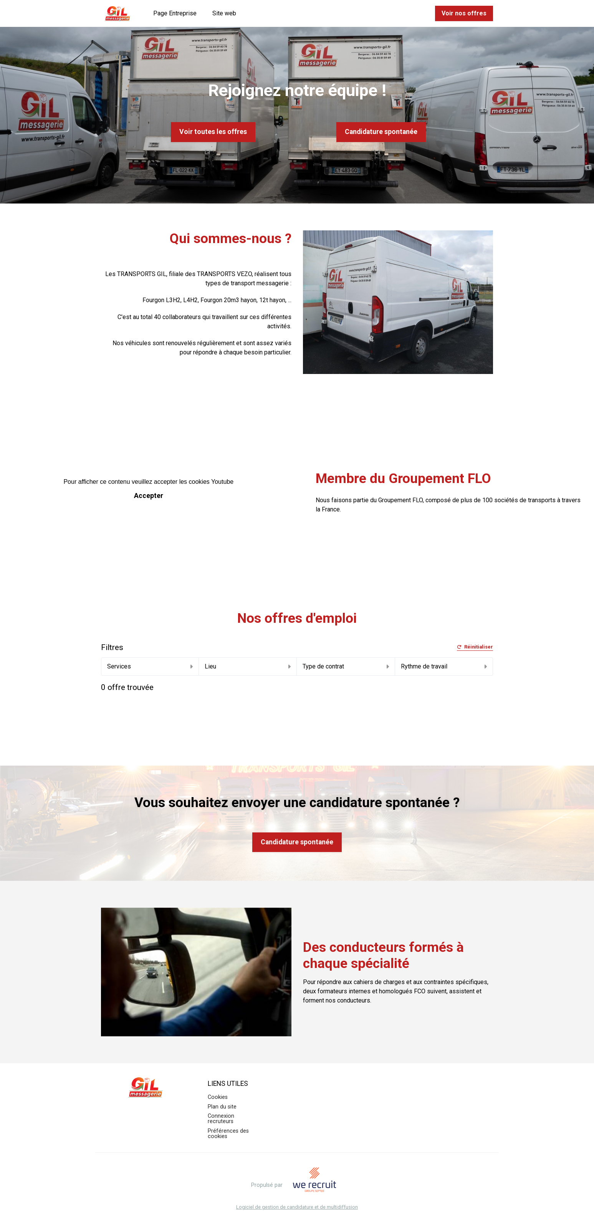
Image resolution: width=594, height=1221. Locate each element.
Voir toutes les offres (213, 132)
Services (150, 666)
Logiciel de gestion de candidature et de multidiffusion (297, 1207)
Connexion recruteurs (221, 1119)
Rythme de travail (444, 666)
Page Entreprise (175, 13)
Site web (224, 13)
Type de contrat (346, 666)
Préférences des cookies (228, 1134)
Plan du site (222, 1107)
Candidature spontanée (381, 132)
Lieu (248, 666)
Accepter (148, 496)
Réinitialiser (475, 647)
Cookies (218, 1097)
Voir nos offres (464, 13)
